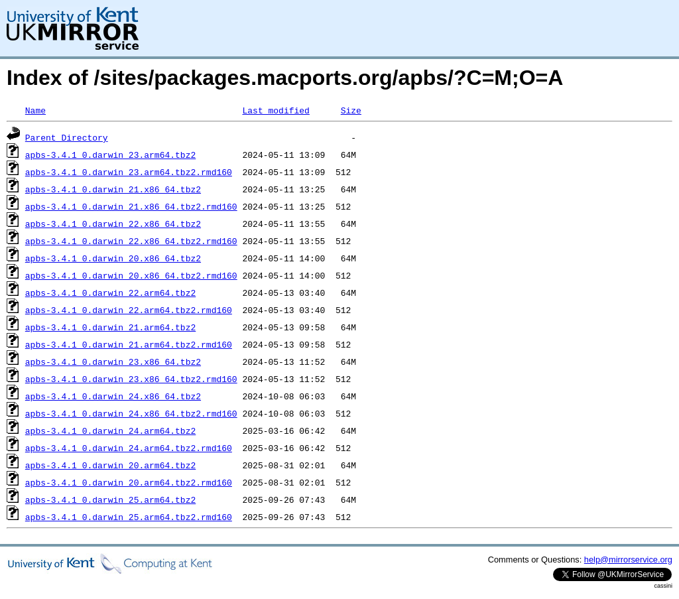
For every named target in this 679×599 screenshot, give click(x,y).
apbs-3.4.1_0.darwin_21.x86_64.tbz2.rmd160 (131, 206)
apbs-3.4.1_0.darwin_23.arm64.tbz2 (110, 155)
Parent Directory (66, 137)
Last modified (275, 110)
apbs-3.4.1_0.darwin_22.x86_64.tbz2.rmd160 (131, 241)
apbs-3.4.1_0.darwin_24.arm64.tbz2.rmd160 (128, 448)
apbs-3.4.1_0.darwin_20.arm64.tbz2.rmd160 (128, 482)
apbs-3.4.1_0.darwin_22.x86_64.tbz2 (113, 224)
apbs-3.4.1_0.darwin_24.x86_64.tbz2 (113, 396)
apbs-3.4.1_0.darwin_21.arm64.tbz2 (110, 327)
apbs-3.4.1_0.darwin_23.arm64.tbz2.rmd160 (128, 172)
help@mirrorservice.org (628, 560)
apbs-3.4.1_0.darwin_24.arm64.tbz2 (110, 430)
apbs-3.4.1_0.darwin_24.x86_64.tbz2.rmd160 (131, 413)
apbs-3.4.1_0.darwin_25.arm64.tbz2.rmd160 (128, 517)
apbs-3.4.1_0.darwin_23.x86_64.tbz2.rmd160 (131, 379)
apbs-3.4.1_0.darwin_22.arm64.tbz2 (110, 293)
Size (351, 110)
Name (35, 110)
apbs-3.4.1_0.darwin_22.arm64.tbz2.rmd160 (128, 310)
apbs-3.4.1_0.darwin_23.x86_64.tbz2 (113, 361)
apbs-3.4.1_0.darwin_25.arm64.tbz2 (110, 499)
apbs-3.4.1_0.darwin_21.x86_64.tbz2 (113, 189)
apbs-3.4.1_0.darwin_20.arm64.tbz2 (110, 465)
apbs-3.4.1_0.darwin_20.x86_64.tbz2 (113, 258)
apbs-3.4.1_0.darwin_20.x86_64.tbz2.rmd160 (131, 275)
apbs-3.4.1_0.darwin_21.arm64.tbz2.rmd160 (128, 344)
